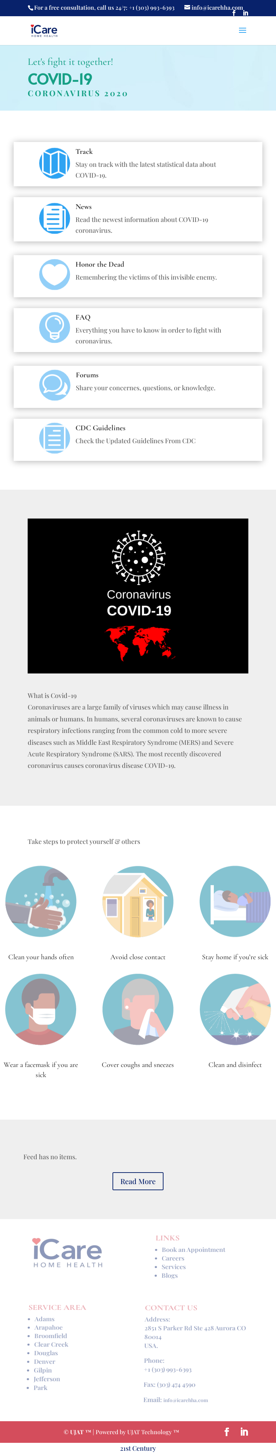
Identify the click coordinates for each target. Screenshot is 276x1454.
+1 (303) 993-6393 (167, 1367)
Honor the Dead (99, 264)
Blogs (169, 1273)
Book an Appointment (193, 1251)
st (129, 1448)
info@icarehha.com (185, 1394)
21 (123, 1448)
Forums (87, 374)
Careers (172, 1258)
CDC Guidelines (100, 427)
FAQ (83, 317)
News (83, 206)
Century (144, 1448)
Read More (138, 1181)
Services (173, 1265)
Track (84, 151)
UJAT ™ (81, 1432)
